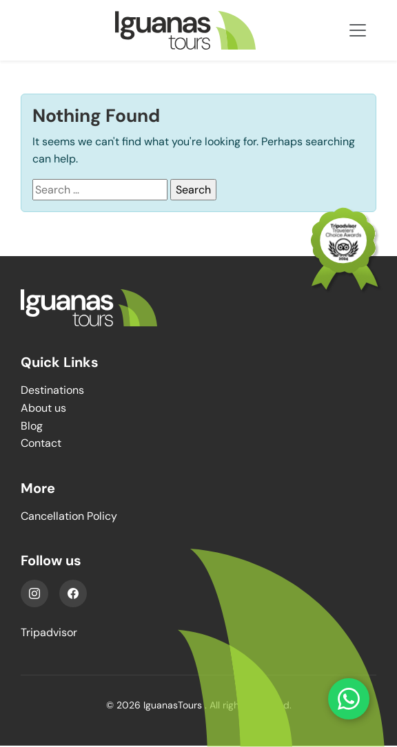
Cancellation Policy (69, 516)
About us (43, 408)
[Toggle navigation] (357, 30)
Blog (32, 426)
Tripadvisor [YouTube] (49, 632)
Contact (41, 443)
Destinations (52, 390)
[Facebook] (73, 593)
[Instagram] (34, 593)
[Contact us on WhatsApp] (348, 698)
